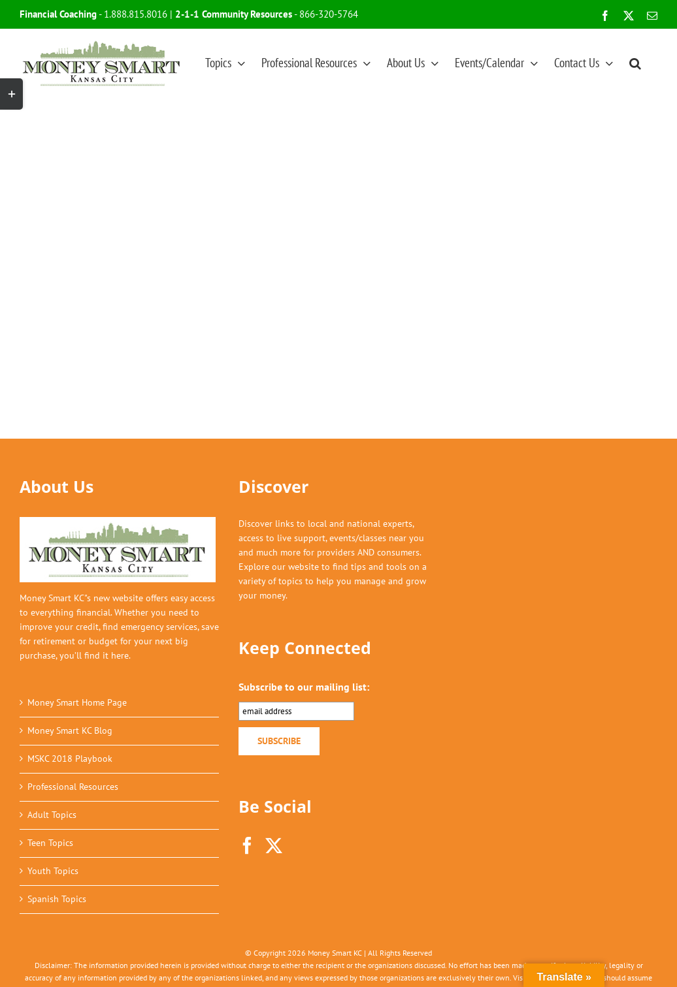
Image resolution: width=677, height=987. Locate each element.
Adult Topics (51, 815)
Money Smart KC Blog (69, 730)
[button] (635, 62)
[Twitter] (273, 845)
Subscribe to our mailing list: (304, 686)
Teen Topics (50, 843)
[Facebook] (247, 845)
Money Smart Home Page (77, 702)
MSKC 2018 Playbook (69, 758)
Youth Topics (52, 871)
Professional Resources (72, 786)
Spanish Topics (56, 899)
